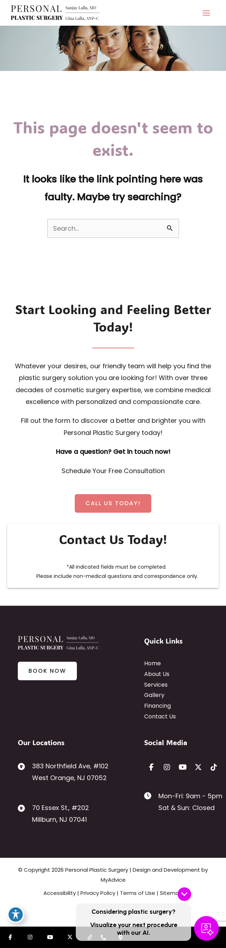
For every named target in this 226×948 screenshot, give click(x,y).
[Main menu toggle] (206, 13)
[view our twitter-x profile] (198, 767)
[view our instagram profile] (167, 767)
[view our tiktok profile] (214, 767)
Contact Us (160, 716)
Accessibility (59, 893)
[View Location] (63, 772)
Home (152, 663)
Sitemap (171, 893)
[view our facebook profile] (151, 767)
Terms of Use (137, 893)
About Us (156, 674)
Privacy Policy (97, 893)
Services (156, 685)
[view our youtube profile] (182, 767)
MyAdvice (113, 879)
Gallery (154, 695)
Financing (157, 706)
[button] (113, 503)
